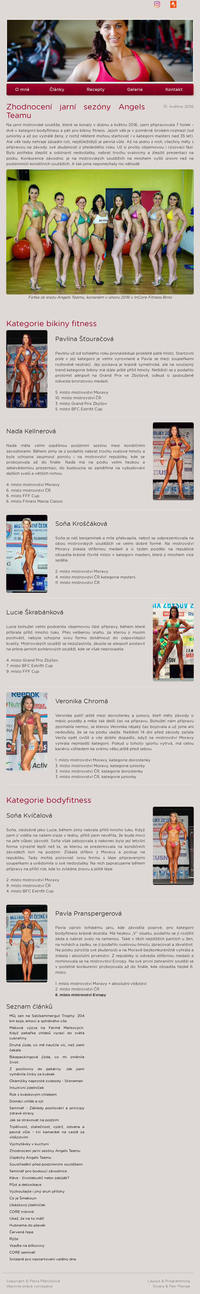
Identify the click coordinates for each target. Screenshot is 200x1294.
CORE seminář (22, 1252)
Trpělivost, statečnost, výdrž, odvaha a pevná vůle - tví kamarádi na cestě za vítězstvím (46, 1131)
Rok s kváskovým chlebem (33, 1094)
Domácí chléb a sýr (26, 1101)
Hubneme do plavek (27, 1225)
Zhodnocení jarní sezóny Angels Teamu (44, 1150)
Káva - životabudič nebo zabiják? (39, 1177)
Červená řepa (21, 1232)
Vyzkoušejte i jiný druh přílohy (37, 1191)
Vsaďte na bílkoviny (27, 1245)
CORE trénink (21, 1211)
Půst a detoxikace (25, 1184)
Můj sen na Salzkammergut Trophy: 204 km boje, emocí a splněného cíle (46, 1018)
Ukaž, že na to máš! (26, 1218)
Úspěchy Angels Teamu (30, 1157)
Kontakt (174, 89)
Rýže (13, 1238)
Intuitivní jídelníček (26, 1087)
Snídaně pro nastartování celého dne (42, 1259)
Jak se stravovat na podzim (34, 1120)
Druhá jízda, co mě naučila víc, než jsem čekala (46, 1047)
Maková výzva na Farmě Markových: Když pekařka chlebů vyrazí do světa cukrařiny (46, 1032)
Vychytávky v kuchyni (29, 1144)
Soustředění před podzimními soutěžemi (46, 1164)
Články (56, 89)
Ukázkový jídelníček (27, 1205)
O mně (22, 89)
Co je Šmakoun (22, 1198)
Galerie (135, 89)
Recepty (96, 89)
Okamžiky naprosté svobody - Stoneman (46, 1081)
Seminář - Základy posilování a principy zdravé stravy (46, 1111)
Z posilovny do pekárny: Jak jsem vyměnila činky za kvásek (46, 1071)
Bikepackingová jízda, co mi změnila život (46, 1059)
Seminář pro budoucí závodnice (38, 1171)
